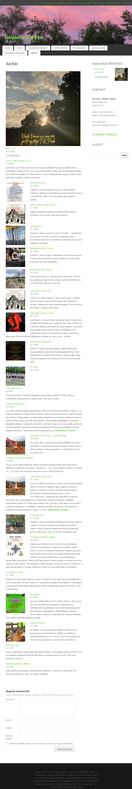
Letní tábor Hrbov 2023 (40, 476)
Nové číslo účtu (12, 645)
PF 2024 (34, 367)
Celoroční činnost (37, 623)
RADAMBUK (86, 3)
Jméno (9, 720)
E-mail (9, 728)
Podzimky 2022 (37, 515)
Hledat (124, 155)
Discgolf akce (36, 226)
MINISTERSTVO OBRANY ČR (68, 3)
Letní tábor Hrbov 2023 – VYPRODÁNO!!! (48, 435)
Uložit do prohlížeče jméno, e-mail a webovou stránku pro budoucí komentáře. (41, 743)
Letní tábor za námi (14, 572)
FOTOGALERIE (79, 48)
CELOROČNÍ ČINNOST (38, 48)
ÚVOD (7, 48)
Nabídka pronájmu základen (18, 663)
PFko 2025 (10, 148)
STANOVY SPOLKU (104, 134)
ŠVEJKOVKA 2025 (38, 182)
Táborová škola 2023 (15, 403)
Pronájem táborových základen (19, 457)
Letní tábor (35, 594)
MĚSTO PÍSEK (99, 3)
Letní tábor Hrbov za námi (41, 313)
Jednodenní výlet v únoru (41, 269)
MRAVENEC (126, 3)
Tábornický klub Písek (24, 37)
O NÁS (19, 48)
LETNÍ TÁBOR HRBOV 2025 (18, 160)
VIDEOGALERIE (98, 48)
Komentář (9, 701)
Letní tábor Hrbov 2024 (40, 341)
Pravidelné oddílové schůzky (42, 537)
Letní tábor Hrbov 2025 (40, 291)
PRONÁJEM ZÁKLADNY (15, 53)
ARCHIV (34, 53)
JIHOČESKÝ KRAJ (113, 3)
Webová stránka (9, 737)
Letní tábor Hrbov (14, 388)
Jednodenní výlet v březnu (41, 248)
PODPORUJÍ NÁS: (48, 3)
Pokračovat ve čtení (66, 430)
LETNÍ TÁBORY (60, 48)
